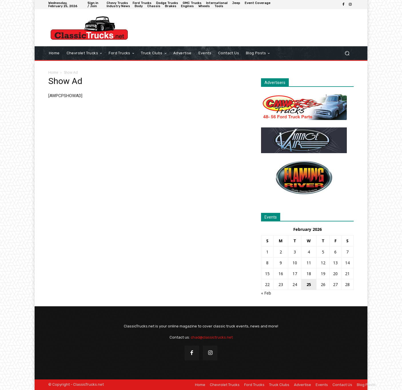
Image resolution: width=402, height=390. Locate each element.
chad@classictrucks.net (212, 337)
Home (53, 72)
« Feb (266, 293)
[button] (347, 53)
